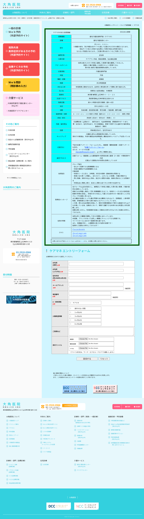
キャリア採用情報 (125, 25)
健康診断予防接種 (87, 12)
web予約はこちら (70, 405)
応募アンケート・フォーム (94, 147)
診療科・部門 (68, 12)
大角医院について (19, 12)
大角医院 (72, 497)
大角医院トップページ (111, 25)
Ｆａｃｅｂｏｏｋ (78, 229)
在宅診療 (105, 12)
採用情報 (121, 5)
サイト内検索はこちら (14, 178)
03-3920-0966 (93, 4)
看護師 (138, 5)
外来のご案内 (45, 12)
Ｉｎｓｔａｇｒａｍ (79, 233)
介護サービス (127, 12)
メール (82, 241)
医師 (130, 5)
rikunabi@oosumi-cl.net (85, 152)
